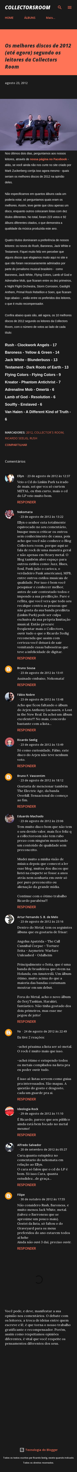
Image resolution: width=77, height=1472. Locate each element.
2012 (29, 432)
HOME (9, 18)
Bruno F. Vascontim (31, 776)
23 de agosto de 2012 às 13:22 (42, 517)
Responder (26, 502)
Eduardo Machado (30, 816)
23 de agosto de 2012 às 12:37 (48, 476)
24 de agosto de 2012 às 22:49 (45, 1031)
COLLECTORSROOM (27, 7)
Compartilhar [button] (16, 445)
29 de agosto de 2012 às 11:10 (42, 1113)
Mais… (50, 18)
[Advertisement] (38, 1391)
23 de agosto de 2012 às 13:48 (42, 699)
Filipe (21, 1195)
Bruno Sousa (26, 668)
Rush (33, 438)
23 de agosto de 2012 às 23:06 (42, 821)
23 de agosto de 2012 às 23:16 (42, 921)
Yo (19, 1031)
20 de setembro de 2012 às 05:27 (44, 1149)
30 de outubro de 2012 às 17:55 (43, 1199)
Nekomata (25, 512)
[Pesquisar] (59, 7)
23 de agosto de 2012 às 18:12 (42, 780)
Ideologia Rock (27, 1109)
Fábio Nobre (26, 695)
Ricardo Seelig (16, 438)
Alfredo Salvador (29, 1145)
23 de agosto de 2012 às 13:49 (42, 745)
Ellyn (20, 476)
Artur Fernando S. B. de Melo (37, 917)
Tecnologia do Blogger (39, 1450)
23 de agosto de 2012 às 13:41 (42, 673)
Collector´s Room (48, 432)
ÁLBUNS (29, 18)
